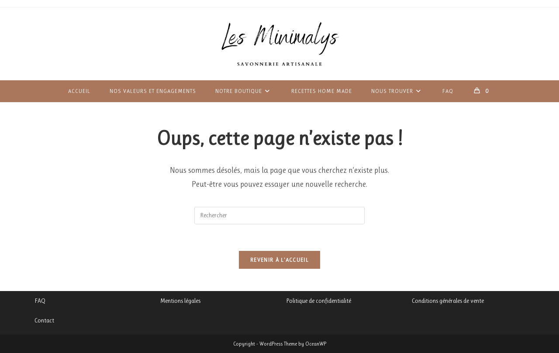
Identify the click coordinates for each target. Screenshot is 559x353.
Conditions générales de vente (448, 300)
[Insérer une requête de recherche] (279, 215)
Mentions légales (180, 300)
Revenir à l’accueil (279, 260)
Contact (44, 320)
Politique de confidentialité (318, 300)
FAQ (40, 300)
